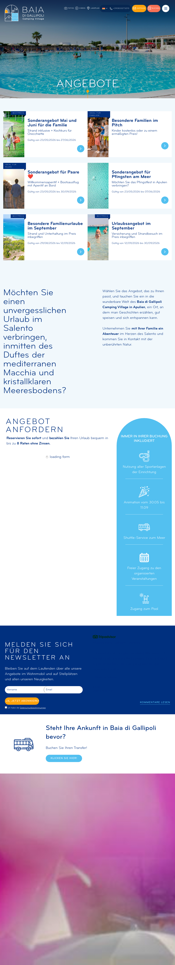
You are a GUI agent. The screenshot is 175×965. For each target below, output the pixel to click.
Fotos (69, 8)
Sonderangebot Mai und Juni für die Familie (52, 123)
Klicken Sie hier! (64, 758)
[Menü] (165, 8)
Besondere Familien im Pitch (135, 123)
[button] (105, 8)
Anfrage (139, 8)
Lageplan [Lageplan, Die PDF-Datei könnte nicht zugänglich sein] (93, 8)
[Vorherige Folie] (96, 702)
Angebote (13, 674)
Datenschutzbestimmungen (33, 708)
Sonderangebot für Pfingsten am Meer (131, 174)
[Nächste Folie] (111, 702)
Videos (80, 8)
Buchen (154, 8)
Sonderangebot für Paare (53, 174)
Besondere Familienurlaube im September (55, 226)
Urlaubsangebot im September (131, 226)
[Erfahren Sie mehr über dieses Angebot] (13, 134)
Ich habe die (27, 708)
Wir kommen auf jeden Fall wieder (110, 643)
